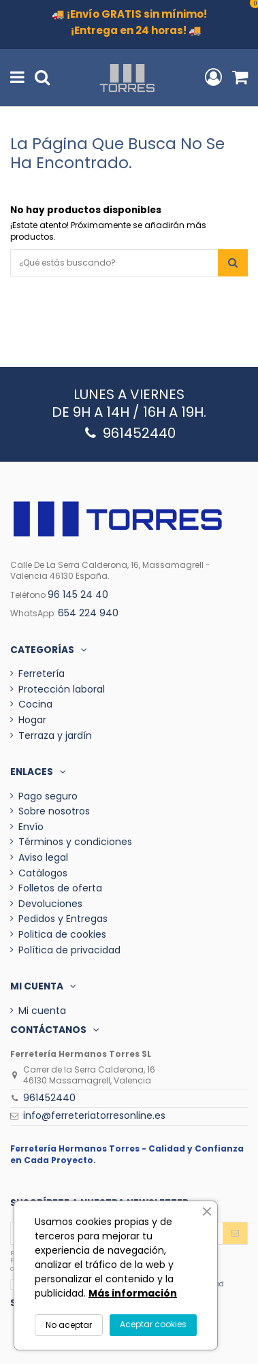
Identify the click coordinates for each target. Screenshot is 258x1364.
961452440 (49, 1098)
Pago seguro (48, 796)
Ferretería (41, 674)
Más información (132, 1293)
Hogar (32, 720)
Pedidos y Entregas (63, 919)
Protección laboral (61, 689)
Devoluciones (50, 904)
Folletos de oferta (60, 888)
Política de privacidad (69, 950)
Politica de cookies (62, 934)
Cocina (35, 704)
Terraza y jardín (55, 736)
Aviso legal (43, 857)
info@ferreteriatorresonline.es (94, 1115)
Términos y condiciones (75, 842)
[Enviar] (235, 1233)
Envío (31, 827)
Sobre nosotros (54, 811)
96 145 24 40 (78, 594)
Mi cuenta (42, 1011)
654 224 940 (88, 613)
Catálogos (42, 873)
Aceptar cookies (153, 1324)
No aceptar (69, 1325)
